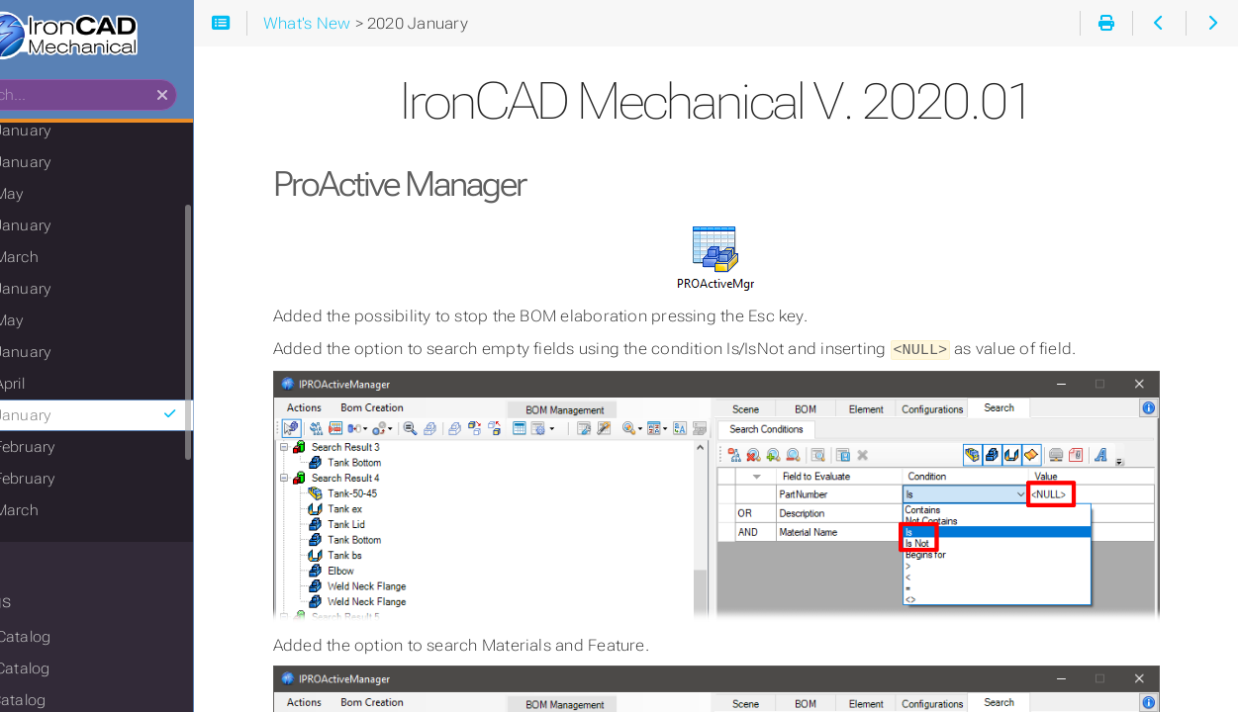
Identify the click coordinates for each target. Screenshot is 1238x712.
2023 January (81, 230)
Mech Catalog (81, 642)
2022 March (74, 262)
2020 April (67, 389)
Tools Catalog (80, 673)
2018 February (83, 483)
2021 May (67, 325)
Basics (42, 567)
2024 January (81, 167)
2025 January (81, 135)
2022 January (81, 294)
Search (17, 84)
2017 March (74, 515)
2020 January (156, 420)
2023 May (67, 199)
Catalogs (53, 606)
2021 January (81, 357)
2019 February (83, 452)
